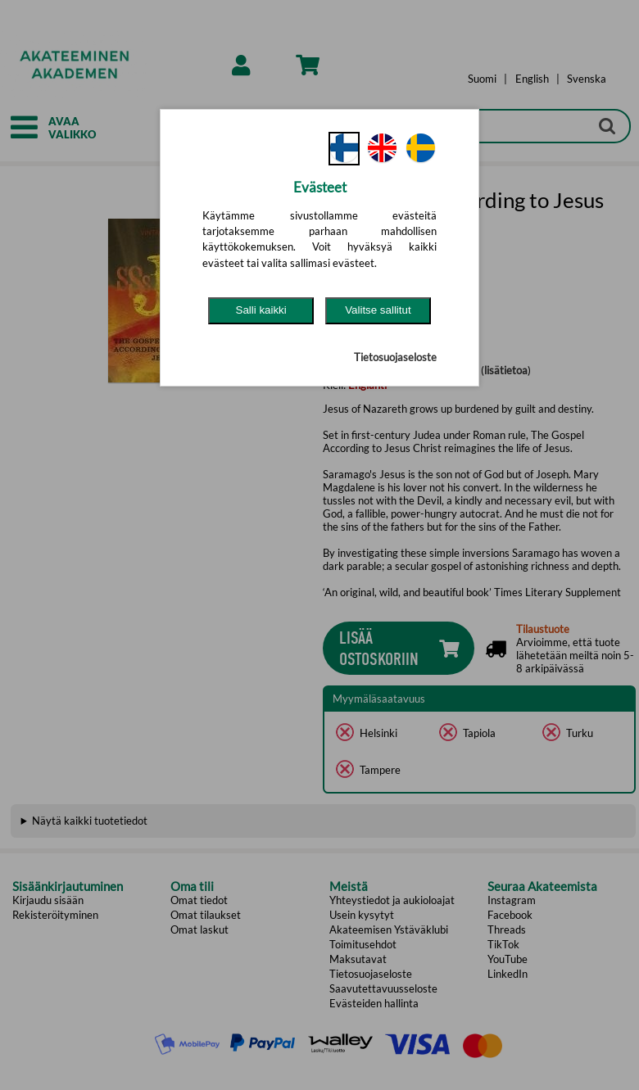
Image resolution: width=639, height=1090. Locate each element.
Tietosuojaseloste (395, 357)
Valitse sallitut (378, 310)
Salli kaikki (261, 310)
